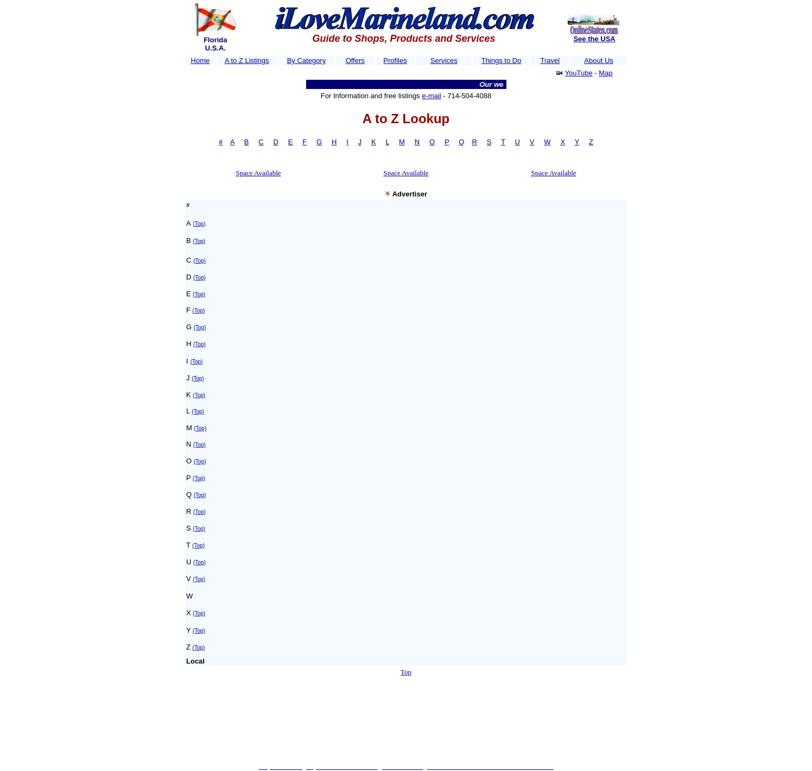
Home (200, 60)
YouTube (579, 73)
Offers (355, 60)
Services (444, 60)
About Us (598, 60)
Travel (550, 60)
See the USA (594, 39)
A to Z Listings (247, 60)
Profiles (395, 60)
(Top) (199, 224)
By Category (306, 60)
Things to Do (501, 60)
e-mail (431, 96)
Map (605, 73)
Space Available (258, 173)
